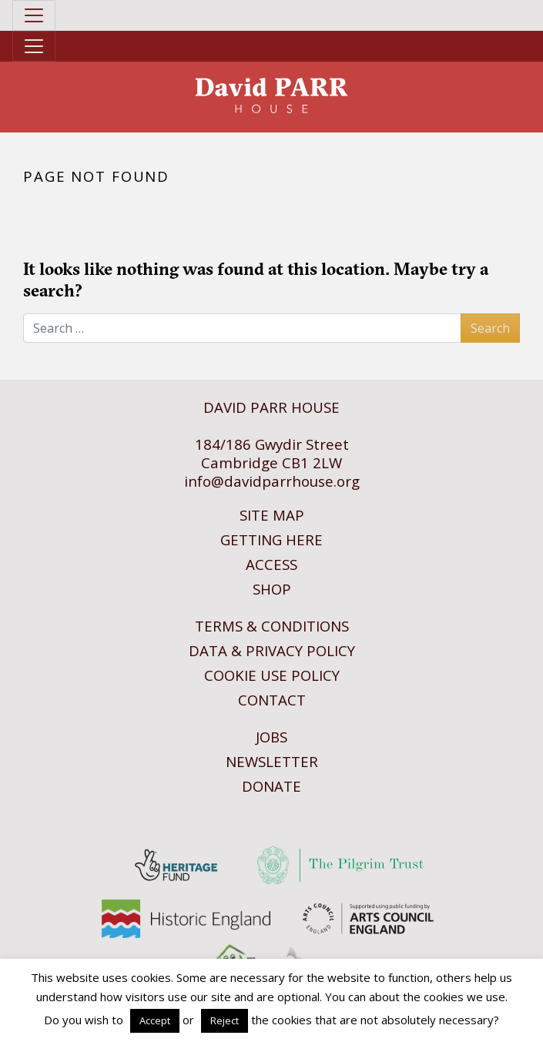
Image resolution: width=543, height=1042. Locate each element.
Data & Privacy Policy (272, 650)
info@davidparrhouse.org (272, 481)
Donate (271, 786)
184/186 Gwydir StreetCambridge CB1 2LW (272, 453)
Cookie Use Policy (272, 675)
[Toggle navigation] (33, 15)
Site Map (272, 514)
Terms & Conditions (272, 625)
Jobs (271, 736)
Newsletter (272, 761)
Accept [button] (154, 1020)
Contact (272, 699)
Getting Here (271, 539)
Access (271, 564)
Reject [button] (224, 1020)
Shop (272, 588)
